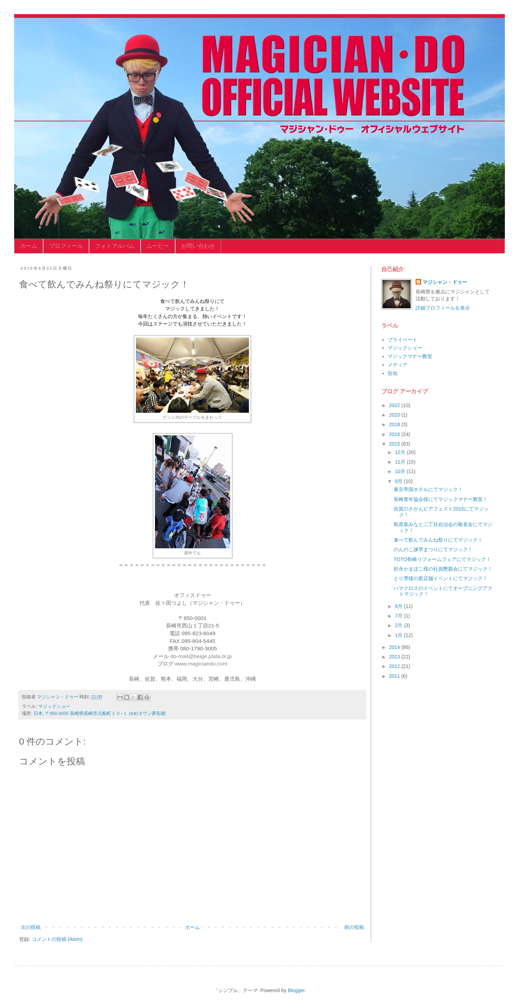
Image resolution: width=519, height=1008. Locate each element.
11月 (400, 462)
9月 (399, 481)
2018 (395, 424)
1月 (399, 635)
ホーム (28, 246)
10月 (400, 471)
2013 (395, 657)
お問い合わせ (198, 246)
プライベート (402, 339)
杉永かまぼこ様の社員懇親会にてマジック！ (443, 569)
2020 (395, 415)
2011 (395, 676)
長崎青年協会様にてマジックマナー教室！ (441, 499)
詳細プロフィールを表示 (443, 308)
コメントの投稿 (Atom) (57, 939)
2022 (395, 405)
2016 (395, 434)
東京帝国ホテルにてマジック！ (428, 489)
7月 (399, 616)
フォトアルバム (115, 246)
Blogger (296, 990)
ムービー (158, 246)
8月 (399, 606)
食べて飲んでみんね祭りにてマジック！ (438, 540)
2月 (399, 625)
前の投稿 (354, 927)
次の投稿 (31, 927)
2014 (395, 647)
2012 (395, 666)
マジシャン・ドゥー (445, 282)
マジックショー (54, 706)
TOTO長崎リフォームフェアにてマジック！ (442, 559)
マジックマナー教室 (410, 356)
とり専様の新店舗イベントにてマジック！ (441, 578)
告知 (393, 373)
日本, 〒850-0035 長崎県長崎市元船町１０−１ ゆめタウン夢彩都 (100, 713)
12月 (400, 452)
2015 (395, 444)
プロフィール (66, 246)
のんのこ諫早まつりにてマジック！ (433, 549)
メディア (397, 365)
